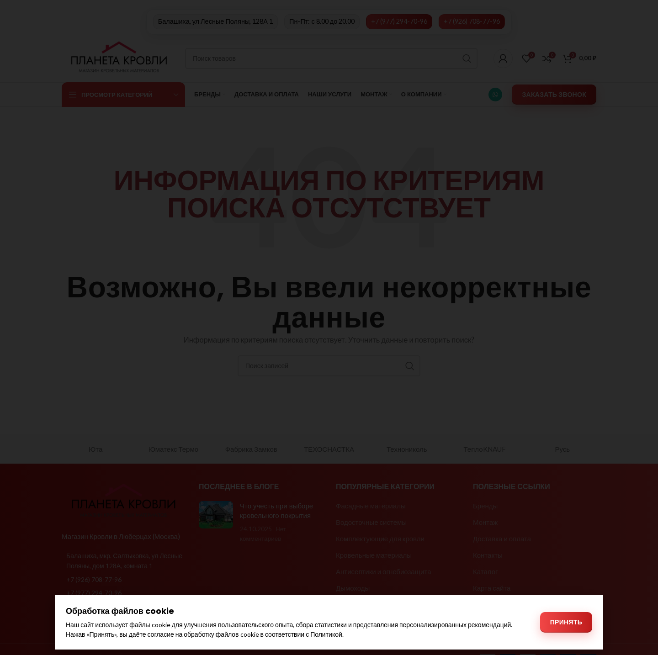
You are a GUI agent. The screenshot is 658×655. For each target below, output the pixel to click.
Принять (566, 622)
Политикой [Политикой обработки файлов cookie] (326, 634)
